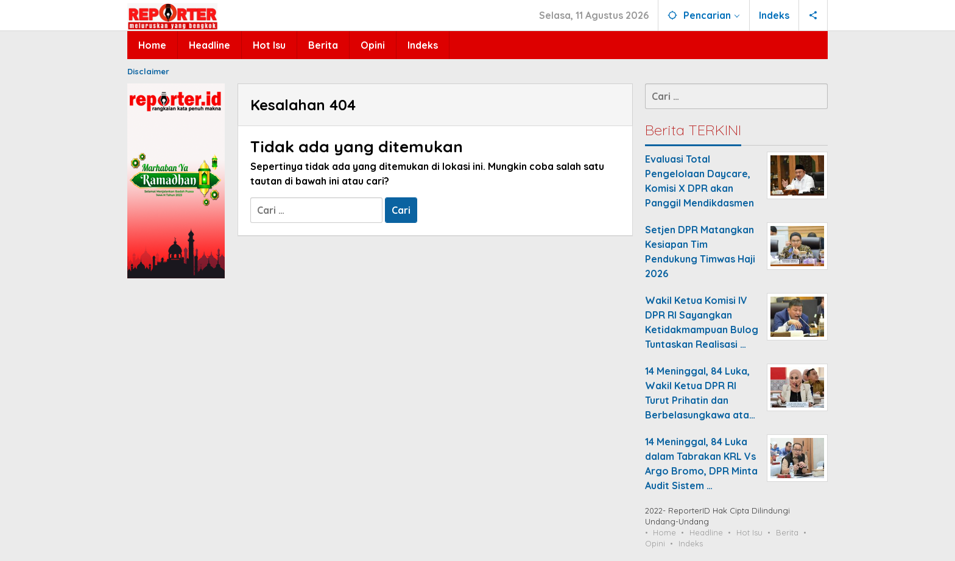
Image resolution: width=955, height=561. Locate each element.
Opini (655, 543)
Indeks (690, 543)
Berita (787, 532)
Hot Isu (749, 532)
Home (664, 532)
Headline (706, 532)
